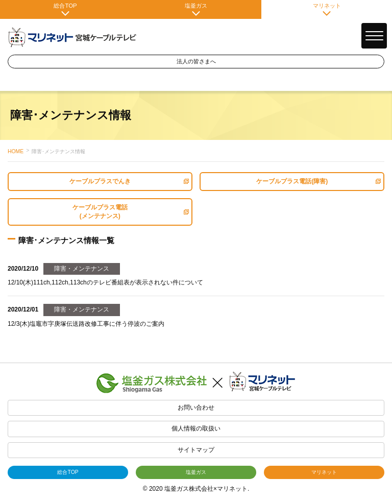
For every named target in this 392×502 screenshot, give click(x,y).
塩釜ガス (196, 9)
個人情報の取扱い (196, 428)
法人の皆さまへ (196, 61)
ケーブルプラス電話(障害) (318, 181)
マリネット (326, 9)
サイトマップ (196, 449)
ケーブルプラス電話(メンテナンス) (130, 212)
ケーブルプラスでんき (129, 181)
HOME (15, 151)
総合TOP (65, 9)
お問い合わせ (196, 407)
